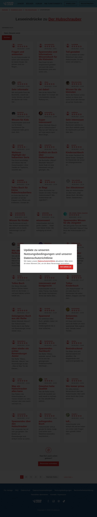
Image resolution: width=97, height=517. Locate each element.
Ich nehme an (65, 267)
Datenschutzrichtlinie (46, 261)
